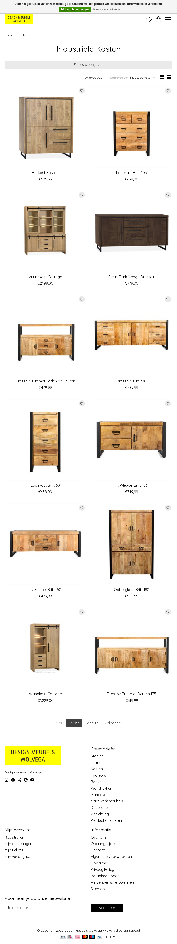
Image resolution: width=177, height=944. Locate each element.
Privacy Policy (102, 869)
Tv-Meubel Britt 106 (132, 485)
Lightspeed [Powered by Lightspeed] (132, 930)
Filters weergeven (88, 64)
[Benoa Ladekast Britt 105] (131, 127)
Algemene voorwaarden (111, 856)
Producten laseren (106, 820)
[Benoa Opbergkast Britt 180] (131, 544)
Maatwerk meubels (107, 801)
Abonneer (107, 907)
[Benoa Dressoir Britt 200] (131, 335)
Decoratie (99, 807)
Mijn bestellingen (18, 843)
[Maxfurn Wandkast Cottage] (45, 648)
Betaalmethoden (105, 876)
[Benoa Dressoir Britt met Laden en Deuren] (45, 335)
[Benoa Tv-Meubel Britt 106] (131, 440)
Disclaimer (99, 863)
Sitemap (98, 888)
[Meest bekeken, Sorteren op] (143, 77)
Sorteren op (119, 77)
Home (9, 35)
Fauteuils (98, 775)
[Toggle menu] (167, 19)
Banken (97, 781)
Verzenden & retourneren (112, 882)
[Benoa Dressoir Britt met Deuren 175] (131, 648)
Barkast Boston (45, 172)
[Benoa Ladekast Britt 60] (45, 440)
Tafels (95, 762)
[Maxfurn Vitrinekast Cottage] (45, 231)
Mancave (98, 794)
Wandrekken (101, 788)
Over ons (98, 837)
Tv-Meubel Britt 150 (45, 589)
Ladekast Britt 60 (45, 485)
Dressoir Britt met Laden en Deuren (45, 381)
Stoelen (97, 756)
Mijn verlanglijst (17, 856)
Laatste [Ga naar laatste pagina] (91, 723)
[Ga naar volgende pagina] (115, 723)
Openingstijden (104, 843)
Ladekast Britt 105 (131, 172)
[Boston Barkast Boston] (45, 127)
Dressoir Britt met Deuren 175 (131, 694)
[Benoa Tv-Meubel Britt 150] (45, 544)
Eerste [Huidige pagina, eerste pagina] (74, 723)
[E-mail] (47, 908)
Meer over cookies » (106, 9)
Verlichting (100, 814)
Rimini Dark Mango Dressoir (131, 277)
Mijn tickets (14, 850)
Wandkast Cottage (45, 694)
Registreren (14, 837)
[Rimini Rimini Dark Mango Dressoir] (131, 231)
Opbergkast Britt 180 (131, 589)
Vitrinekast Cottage (45, 277)
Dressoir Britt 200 (131, 381)
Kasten (97, 769)
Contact (98, 850)
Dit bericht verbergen (75, 9)
